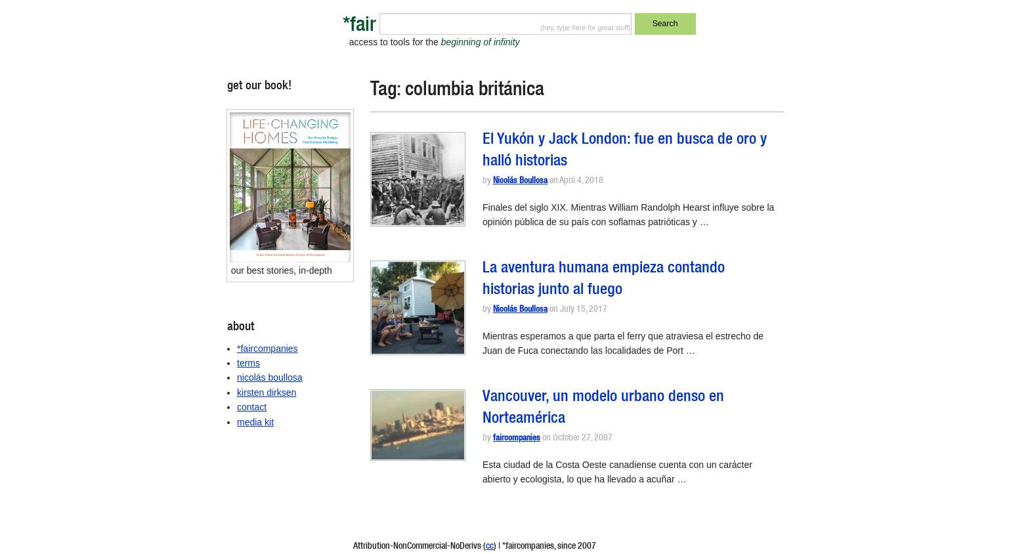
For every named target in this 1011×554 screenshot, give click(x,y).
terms (248, 363)
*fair (359, 26)
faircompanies (516, 439)
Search (665, 23)
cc (490, 546)
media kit (255, 422)
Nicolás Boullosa (520, 181)
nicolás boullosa (270, 377)
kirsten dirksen (266, 392)
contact (252, 407)
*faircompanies (267, 348)
